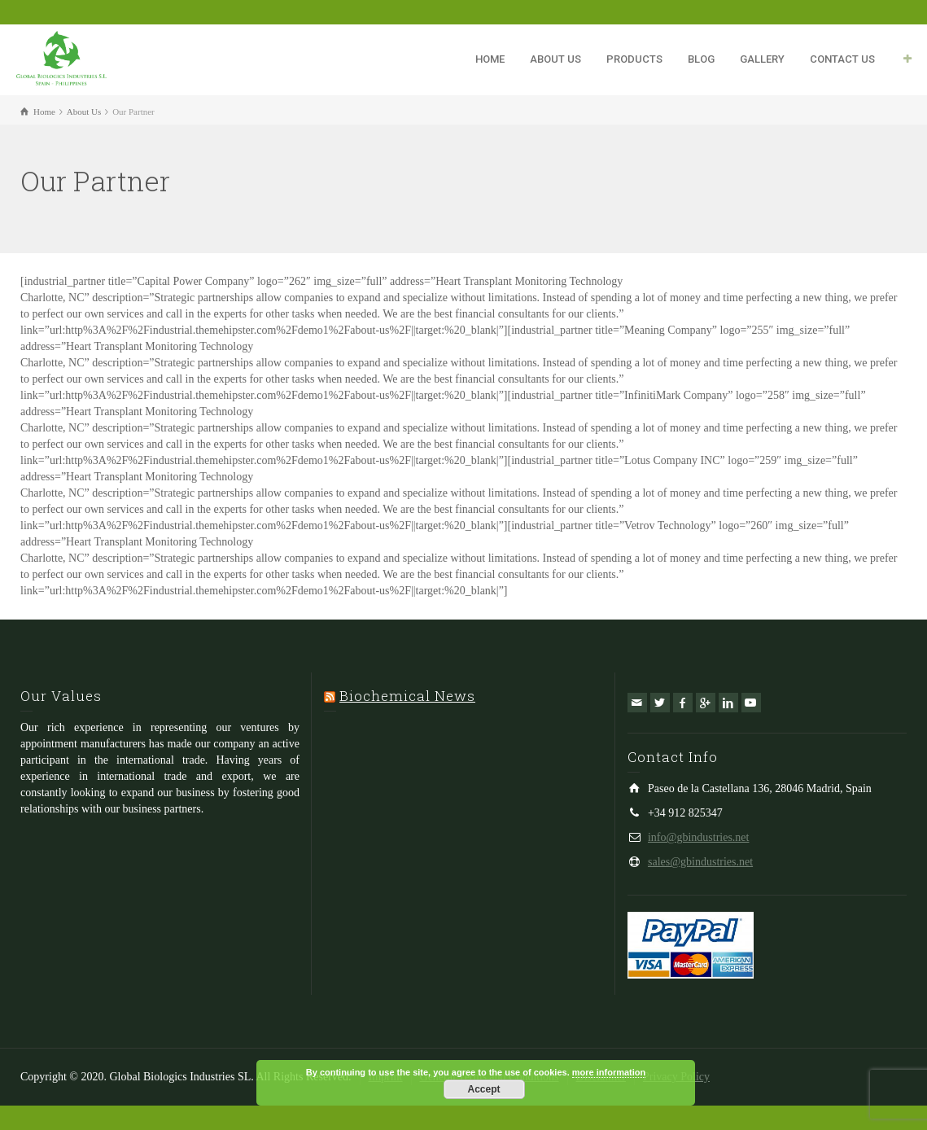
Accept (483, 1089)
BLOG (701, 59)
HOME (490, 59)
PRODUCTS (634, 59)
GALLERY (762, 59)
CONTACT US (842, 59)
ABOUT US (555, 59)
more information (608, 1072)
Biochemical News (407, 695)
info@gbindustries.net (699, 837)
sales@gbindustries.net (700, 862)
